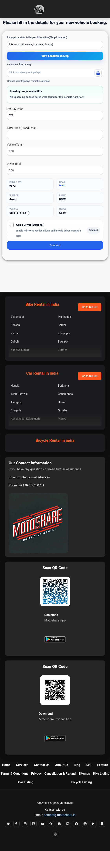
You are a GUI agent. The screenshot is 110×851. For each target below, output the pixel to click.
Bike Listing (101, 773)
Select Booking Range (19, 64)
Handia (15, 385)
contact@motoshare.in (34, 477)
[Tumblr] (93, 824)
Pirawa (62, 418)
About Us (61, 765)
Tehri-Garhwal (19, 393)
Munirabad (64, 316)
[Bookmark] (102, 824)
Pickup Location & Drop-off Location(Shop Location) (37, 37)
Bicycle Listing (81, 782)
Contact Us (41, 765)
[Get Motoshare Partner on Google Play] (55, 739)
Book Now (55, 245)
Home (6, 765)
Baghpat (63, 341)
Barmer (62, 349)
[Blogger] (59, 824)
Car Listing (26, 782)
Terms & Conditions (14, 773)
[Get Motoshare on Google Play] (55, 640)
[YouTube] (42, 824)
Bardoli (62, 325)
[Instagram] (25, 824)
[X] (8, 824)
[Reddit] (76, 824)
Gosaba (62, 410)
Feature (102, 765)
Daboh (15, 341)
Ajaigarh (16, 410)
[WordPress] (55, 834)
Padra (14, 333)
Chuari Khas (65, 393)
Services (22, 765)
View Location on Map (55, 55)
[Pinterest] (85, 824)
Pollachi (16, 325)
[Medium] (68, 824)
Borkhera (63, 385)
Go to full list (89, 307)
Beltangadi (17, 316)
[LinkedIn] (33, 824)
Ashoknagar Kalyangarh (25, 418)
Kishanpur (64, 333)
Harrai (61, 402)
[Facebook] (16, 824)
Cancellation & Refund (60, 773)
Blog (77, 765)
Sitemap (84, 773)
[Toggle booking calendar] (98, 73)
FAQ (89, 765)
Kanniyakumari (20, 349)
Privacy (36, 773)
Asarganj (16, 402)
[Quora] (51, 824)
